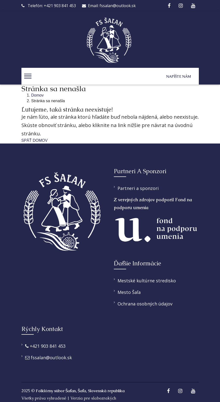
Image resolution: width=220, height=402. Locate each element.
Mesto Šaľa (129, 292)
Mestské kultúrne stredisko (147, 281)
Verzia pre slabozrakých (93, 398)
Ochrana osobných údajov (145, 304)
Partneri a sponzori (138, 188)
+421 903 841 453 (45, 346)
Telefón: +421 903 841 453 (48, 5)
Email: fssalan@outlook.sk (109, 5)
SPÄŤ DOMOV (34, 140)
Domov (37, 95)
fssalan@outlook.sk (48, 357)
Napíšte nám (178, 76)
